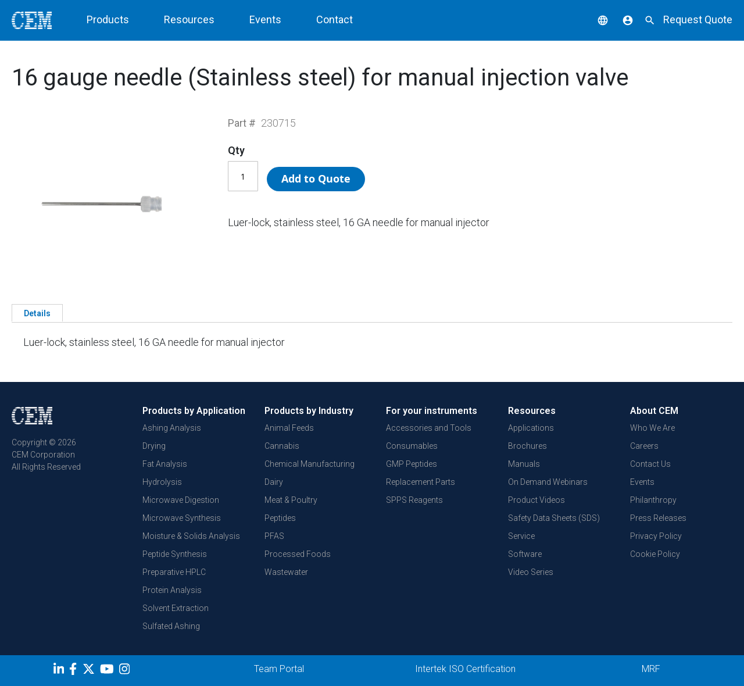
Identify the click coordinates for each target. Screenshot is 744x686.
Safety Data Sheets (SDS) (554, 518)
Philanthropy (653, 500)
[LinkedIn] (60, 671)
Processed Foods (297, 554)
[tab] (37, 312)
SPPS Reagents (414, 500)
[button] (594, 19)
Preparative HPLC (174, 572)
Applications (531, 428)
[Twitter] (90, 671)
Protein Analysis (172, 590)
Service (521, 536)
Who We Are (652, 428)
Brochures (527, 446)
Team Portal (279, 668)
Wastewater (286, 572)
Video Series (530, 572)
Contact (334, 19)
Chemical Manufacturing (309, 464)
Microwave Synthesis (181, 518)
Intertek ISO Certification (465, 668)
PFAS (274, 536)
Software (525, 554)
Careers (644, 446)
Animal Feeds (289, 428)
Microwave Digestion (180, 500)
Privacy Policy (656, 536)
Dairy (273, 482)
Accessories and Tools (428, 428)
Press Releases (658, 518)
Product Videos (536, 500)
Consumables (412, 446)
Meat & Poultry (290, 500)
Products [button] (108, 19)
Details (37, 313)
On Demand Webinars (548, 482)
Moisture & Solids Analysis (191, 536)
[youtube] (108, 671)
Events (265, 19)
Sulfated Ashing (171, 626)
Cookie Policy (655, 554)
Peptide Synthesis (174, 554)
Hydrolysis (162, 482)
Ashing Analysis (171, 428)
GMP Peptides (411, 464)
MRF (651, 668)
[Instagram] (126, 671)
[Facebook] (76, 671)
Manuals (524, 464)
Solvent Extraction (175, 608)
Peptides (280, 518)
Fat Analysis (164, 464)
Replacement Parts (420, 482)
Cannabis (281, 446)
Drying (154, 446)
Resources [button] (189, 19)
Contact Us (650, 464)
